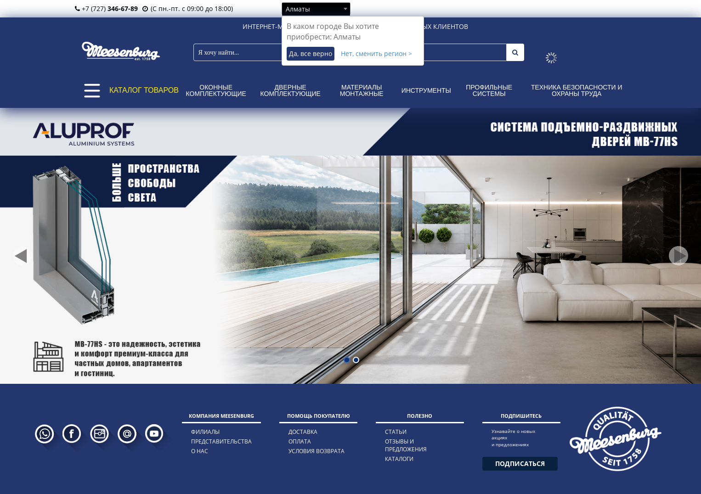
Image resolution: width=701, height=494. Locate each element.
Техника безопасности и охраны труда (576, 90)
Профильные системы (489, 90)
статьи (396, 432)
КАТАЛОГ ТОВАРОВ (144, 90)
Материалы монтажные (362, 90)
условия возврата (316, 451)
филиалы (205, 432)
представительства (221, 441)
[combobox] (316, 8)
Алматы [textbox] (298, 9)
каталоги (399, 459)
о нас (199, 451)
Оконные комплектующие (216, 90)
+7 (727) (106, 8)
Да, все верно (310, 53)
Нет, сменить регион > (376, 53)
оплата (299, 441)
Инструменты (426, 90)
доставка (302, 432)
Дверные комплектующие (290, 90)
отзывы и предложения (406, 445)
